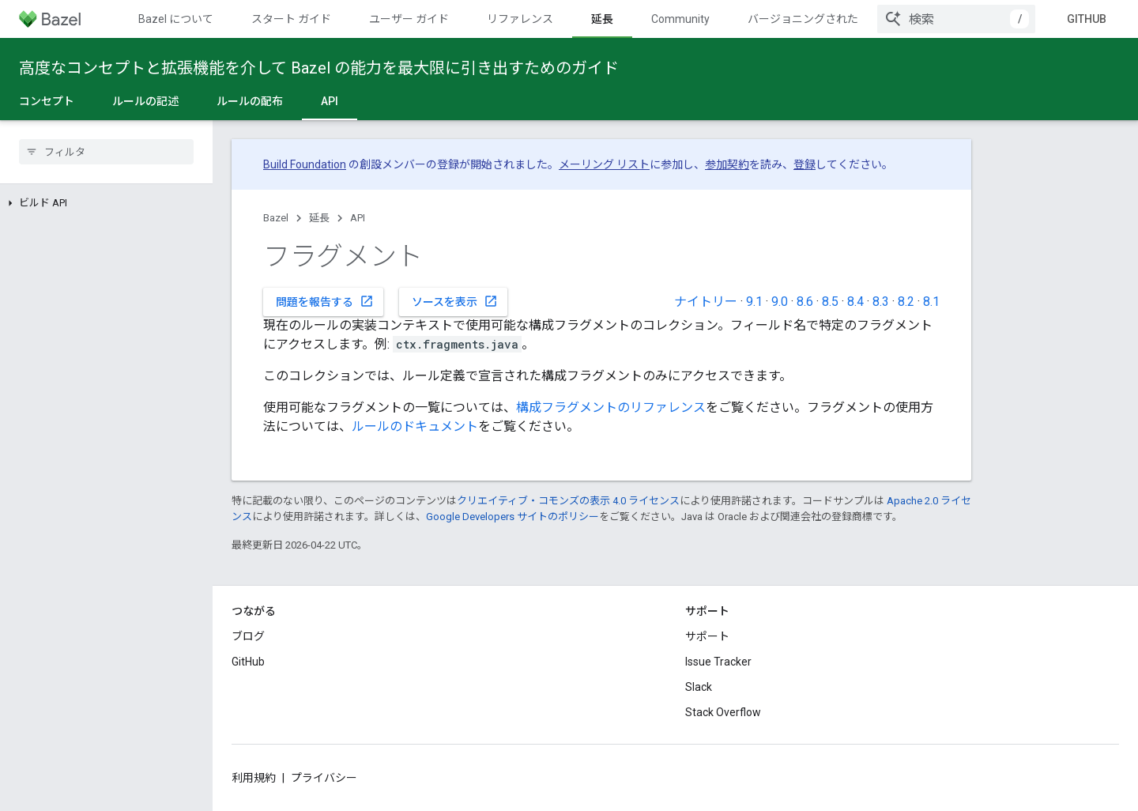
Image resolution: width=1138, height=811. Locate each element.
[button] (106, 203)
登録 (804, 164)
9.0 (779, 301)
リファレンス (520, 19)
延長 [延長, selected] (602, 19)
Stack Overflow (723, 712)
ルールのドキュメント (415, 426)
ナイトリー (705, 301)
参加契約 (727, 164)
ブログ (248, 636)
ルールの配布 (250, 101)
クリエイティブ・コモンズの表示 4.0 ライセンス (568, 501)
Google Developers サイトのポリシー (512, 516)
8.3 (880, 301)
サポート (707, 636)
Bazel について (175, 19)
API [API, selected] (329, 101)
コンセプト (46, 101)
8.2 (906, 301)
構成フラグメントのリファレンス (611, 407)
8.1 (931, 301)
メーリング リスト (604, 164)
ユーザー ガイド (409, 19)
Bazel (275, 218)
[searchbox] (106, 151)
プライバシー (324, 777)
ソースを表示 (455, 301)
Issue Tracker (718, 661)
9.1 (754, 301)
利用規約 (254, 777)
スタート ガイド (291, 19)
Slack (698, 687)
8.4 (855, 301)
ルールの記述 (145, 101)
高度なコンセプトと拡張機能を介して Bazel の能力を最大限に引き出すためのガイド (319, 67)
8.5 (830, 301)
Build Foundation (304, 164)
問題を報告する (325, 301)
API (357, 218)
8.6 (805, 301)
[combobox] (956, 19)
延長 (319, 218)
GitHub (1086, 19)
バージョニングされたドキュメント (836, 19)
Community (680, 19)
